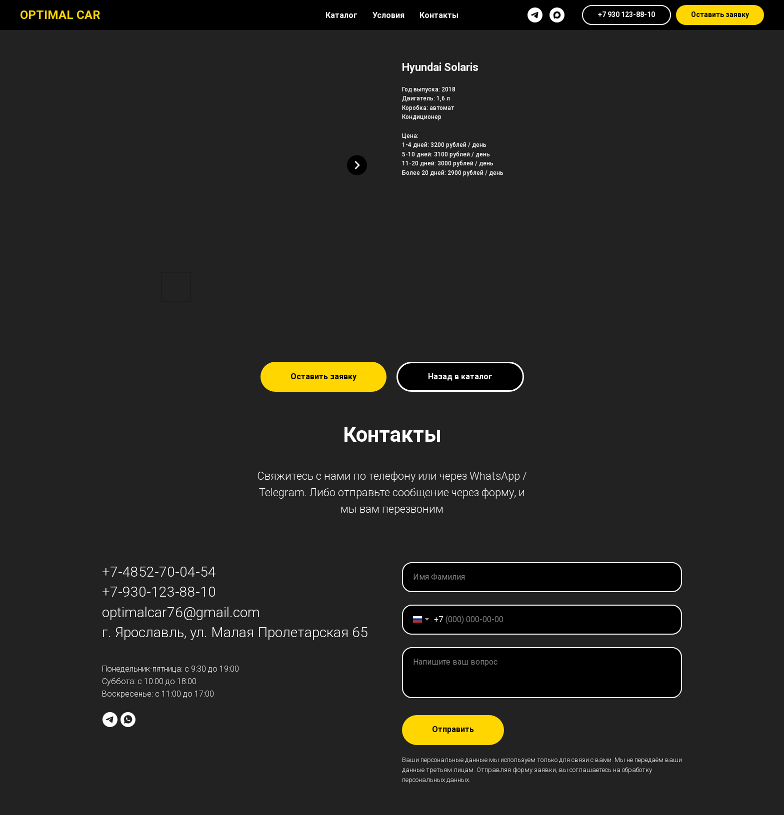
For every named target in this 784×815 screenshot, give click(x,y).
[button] (720, 15)
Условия (388, 15)
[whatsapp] (128, 719)
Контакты (439, 15)
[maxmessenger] (557, 14)
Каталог (342, 15)
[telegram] (535, 14)
